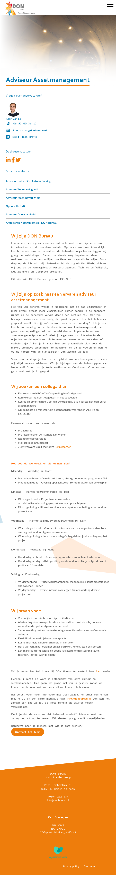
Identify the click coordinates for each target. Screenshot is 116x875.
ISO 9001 (58, 824)
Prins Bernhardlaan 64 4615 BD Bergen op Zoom (58, 786)
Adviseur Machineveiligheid (23, 197)
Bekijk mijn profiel (22, 136)
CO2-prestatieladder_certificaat (58, 832)
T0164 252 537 (58, 796)
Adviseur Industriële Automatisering (28, 181)
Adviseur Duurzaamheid (20, 214)
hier (98, 671)
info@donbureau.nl (79, 698)
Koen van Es (13, 118)
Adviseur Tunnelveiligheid (22, 189)
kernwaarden (63, 446)
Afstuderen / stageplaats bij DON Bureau (31, 222)
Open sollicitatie (16, 206)
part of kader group (58, 777)
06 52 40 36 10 (21, 123)
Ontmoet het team (27, 731)
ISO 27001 (58, 828)
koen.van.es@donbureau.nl (26, 130)
